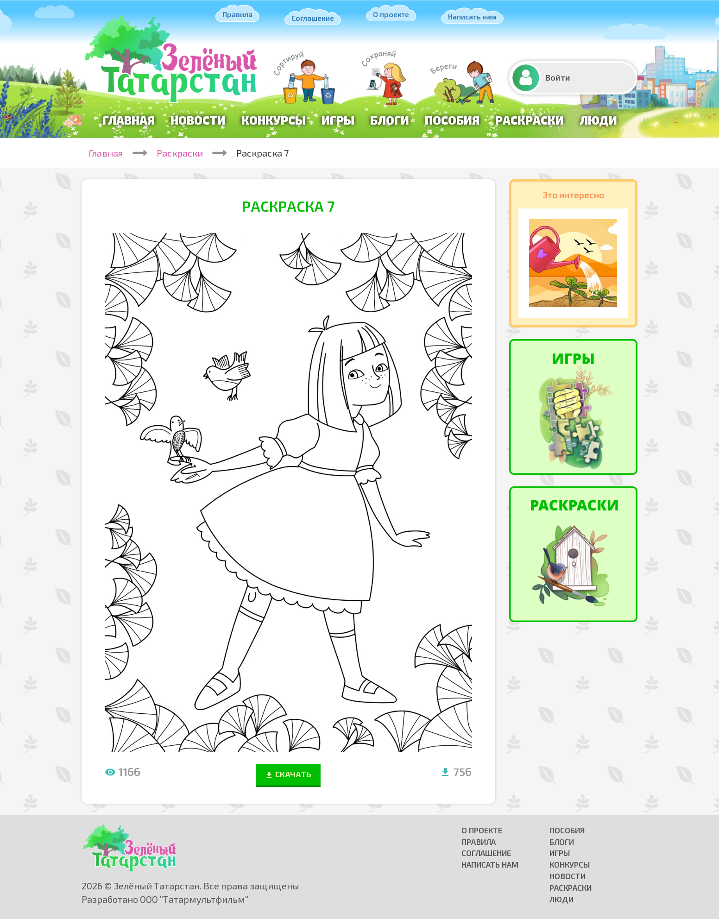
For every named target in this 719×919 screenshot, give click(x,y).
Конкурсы (273, 120)
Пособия (452, 120)
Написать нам (472, 16)
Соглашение (312, 17)
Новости (198, 120)
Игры (338, 120)
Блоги (389, 120)
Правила (237, 14)
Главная (128, 120)
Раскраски (529, 120)
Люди (598, 120)
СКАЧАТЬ (288, 774)
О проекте (391, 14)
